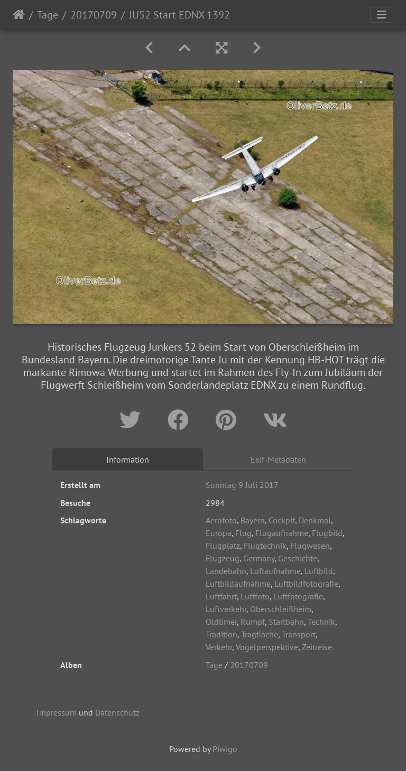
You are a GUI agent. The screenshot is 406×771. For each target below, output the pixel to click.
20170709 (93, 15)
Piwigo (225, 749)
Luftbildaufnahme (238, 583)
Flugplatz (223, 545)
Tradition (221, 634)
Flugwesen (310, 545)
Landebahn (226, 571)
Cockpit (282, 520)
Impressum (56, 712)
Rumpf (253, 621)
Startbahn (286, 621)
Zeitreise (317, 647)
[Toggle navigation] (381, 15)
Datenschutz (117, 712)
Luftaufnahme (275, 571)
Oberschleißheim (280, 609)
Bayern (253, 520)
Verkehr (219, 647)
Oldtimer (221, 621)
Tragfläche (259, 634)
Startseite (19, 15)
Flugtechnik (265, 545)
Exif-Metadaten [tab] (278, 459)
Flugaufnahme (281, 533)
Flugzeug (222, 558)
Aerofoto (221, 520)
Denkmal (315, 520)
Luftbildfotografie (306, 583)
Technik (321, 621)
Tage (47, 15)
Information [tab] (127, 459)
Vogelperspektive (267, 647)
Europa (219, 533)
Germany (258, 558)
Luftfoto (255, 596)
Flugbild (327, 533)
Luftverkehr (226, 609)
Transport (299, 634)
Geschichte (297, 558)
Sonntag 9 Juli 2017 (242, 484)
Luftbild (318, 571)
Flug (243, 533)
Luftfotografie (298, 596)
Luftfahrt (221, 596)
